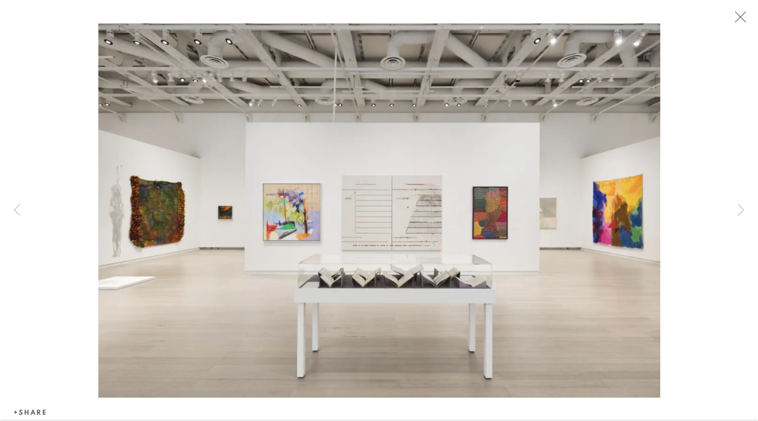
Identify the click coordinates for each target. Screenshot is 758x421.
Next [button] (741, 210)
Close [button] (737, 20)
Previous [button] (17, 210)
